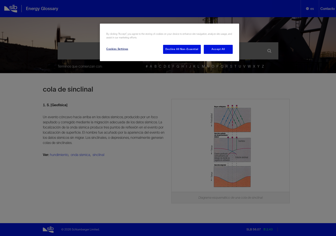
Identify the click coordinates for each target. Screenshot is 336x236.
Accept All (218, 49)
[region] (169, 42)
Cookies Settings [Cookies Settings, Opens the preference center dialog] (117, 49)
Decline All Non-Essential (181, 49)
